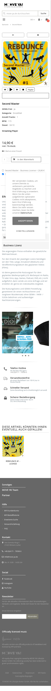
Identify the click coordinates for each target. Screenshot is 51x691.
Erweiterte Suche (11, 525)
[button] (32, 19)
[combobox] (20, 13)
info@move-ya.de (11, 562)
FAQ (6, 534)
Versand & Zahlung (12, 529)
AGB (7, 678)
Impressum (30, 678)
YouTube (6, 593)
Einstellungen (25, 231)
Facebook (7, 584)
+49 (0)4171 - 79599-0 (12, 556)
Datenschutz (26, 212)
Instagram (7, 588)
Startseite (5, 25)
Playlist (30, 90)
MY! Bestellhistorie (11, 520)
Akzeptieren (25, 221)
